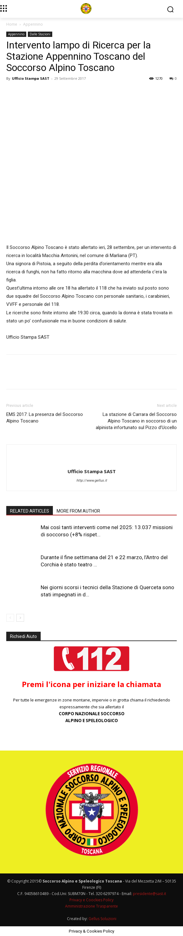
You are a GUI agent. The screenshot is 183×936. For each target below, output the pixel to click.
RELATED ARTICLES (29, 511)
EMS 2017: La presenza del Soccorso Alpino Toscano (44, 418)
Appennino (33, 24)
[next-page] (20, 618)
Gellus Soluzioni (102, 918)
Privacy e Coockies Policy (91, 900)
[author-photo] (92, 460)
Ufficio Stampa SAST (30, 78)
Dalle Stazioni (40, 34)
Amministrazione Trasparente (91, 906)
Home (11, 24)
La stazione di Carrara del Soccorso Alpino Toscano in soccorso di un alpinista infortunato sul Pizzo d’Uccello (136, 421)
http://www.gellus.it (91, 480)
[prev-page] (10, 618)
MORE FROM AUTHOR (78, 511)
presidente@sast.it (149, 893)
